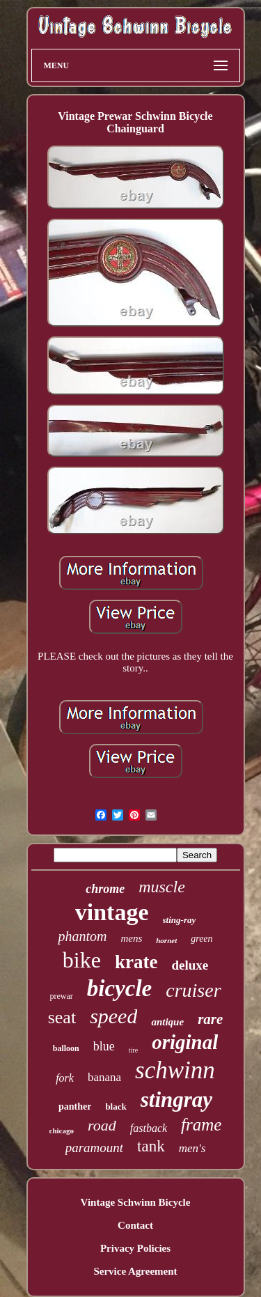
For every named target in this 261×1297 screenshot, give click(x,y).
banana (104, 1077)
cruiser (193, 990)
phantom (82, 936)
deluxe (189, 965)
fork (65, 1078)
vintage (112, 912)
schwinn (175, 1070)
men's (192, 1148)
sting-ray (179, 920)
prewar (60, 996)
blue (104, 1046)
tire (133, 1050)
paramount (94, 1147)
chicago (61, 1130)
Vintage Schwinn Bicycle (136, 1202)
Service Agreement (135, 1271)
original (185, 1042)
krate (136, 962)
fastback (148, 1128)
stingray (176, 1099)
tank (151, 1146)
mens (131, 938)
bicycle (119, 988)
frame (201, 1124)
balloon (66, 1048)
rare (210, 1019)
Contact (135, 1225)
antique (167, 1021)
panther (74, 1106)
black (115, 1106)
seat (62, 1017)
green (201, 938)
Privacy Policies (135, 1248)
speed (113, 1015)
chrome (105, 889)
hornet (166, 940)
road (102, 1125)
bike (82, 959)
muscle (162, 887)
